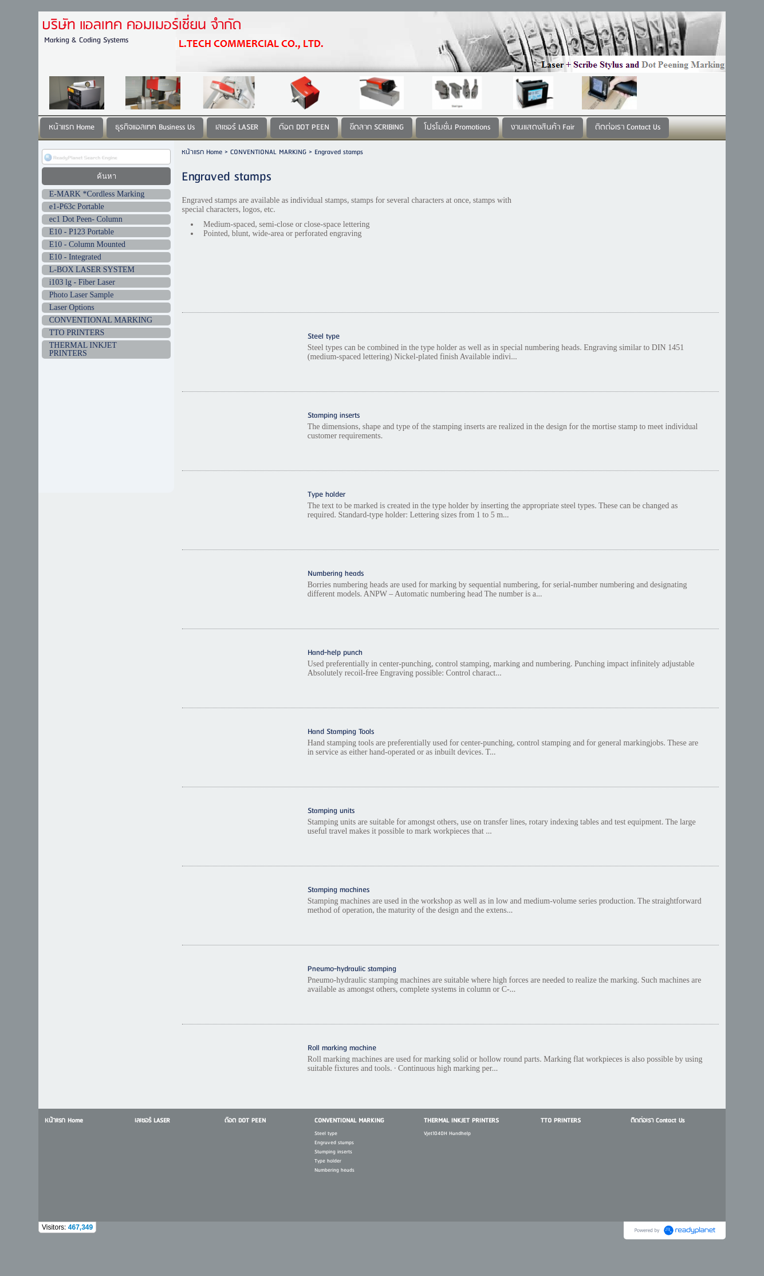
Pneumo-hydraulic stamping (352, 969)
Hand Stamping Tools (341, 732)
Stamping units (331, 811)
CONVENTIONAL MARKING (268, 152)
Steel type (324, 336)
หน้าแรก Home (202, 152)
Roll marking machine (342, 1048)
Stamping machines (338, 890)
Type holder (326, 494)
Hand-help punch (335, 652)
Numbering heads (336, 573)
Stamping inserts (334, 415)
